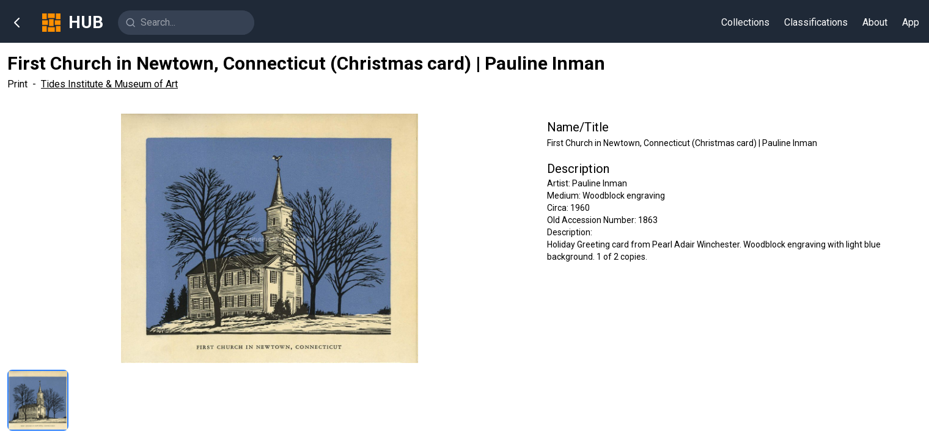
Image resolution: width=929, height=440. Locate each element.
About (874, 22)
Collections (745, 22)
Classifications (816, 22)
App (910, 22)
